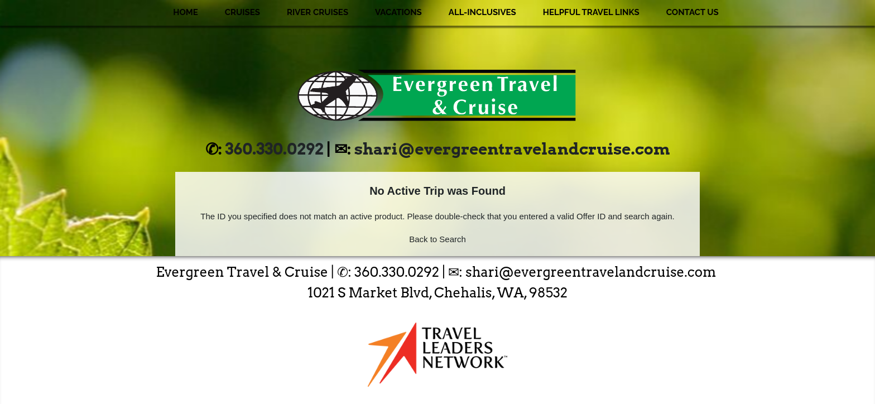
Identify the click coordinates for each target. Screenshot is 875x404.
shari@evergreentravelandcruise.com (512, 149)
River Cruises (317, 12)
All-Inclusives (482, 12)
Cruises (242, 12)
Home (185, 12)
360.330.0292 (274, 149)
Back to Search (437, 239)
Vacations (398, 12)
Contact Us (692, 12)
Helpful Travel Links (591, 12)
